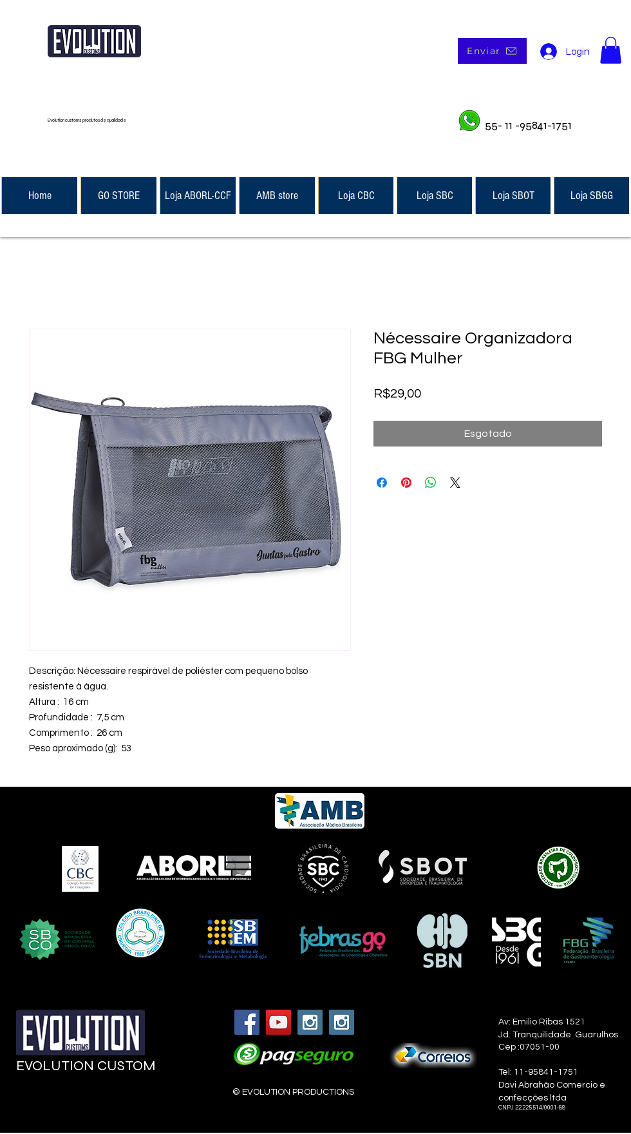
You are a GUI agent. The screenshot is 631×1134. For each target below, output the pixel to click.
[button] (610, 50)
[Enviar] (492, 51)
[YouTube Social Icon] (278, 1022)
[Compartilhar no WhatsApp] (430, 482)
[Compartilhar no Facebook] (382, 482)
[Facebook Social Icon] (246, 1022)
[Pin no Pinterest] (406, 482)
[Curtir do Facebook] (91, 1099)
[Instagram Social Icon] (310, 1022)
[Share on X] (455, 482)
